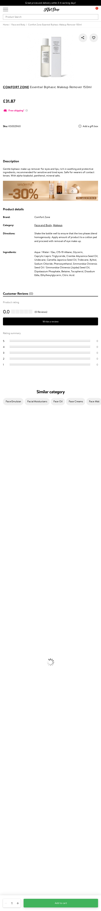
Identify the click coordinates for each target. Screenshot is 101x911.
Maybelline (6, 453)
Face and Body (43, 225)
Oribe (3, 518)
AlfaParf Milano (8, 545)
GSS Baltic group (13, 802)
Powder (4, 649)
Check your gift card (14, 769)
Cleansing (5, 618)
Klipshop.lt (8, 810)
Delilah (4, 430)
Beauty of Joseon (9, 457)
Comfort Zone (16, 87)
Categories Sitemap (14, 743)
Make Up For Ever (9, 560)
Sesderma (5, 438)
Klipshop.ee (9, 814)
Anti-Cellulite (7, 622)
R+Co (3, 541)
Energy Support (8, 675)
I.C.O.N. (4, 449)
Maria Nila (5, 511)
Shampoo (5, 576)
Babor (3, 426)
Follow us (8, 886)
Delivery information (14, 761)
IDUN (3, 553)
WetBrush (5, 549)
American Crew (8, 564)
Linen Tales (6, 468)
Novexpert (6, 568)
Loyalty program (12, 792)
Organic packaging (13, 706)
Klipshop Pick (10, 795)
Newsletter (9, 832)
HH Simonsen (7, 484)
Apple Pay (8, 732)
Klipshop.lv (9, 806)
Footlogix (5, 530)
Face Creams (76, 401)
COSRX (4, 472)
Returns (7, 773)
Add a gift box (90, 126)
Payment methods (13, 758)
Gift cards (8, 765)
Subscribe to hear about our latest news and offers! (31, 836)
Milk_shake (6, 422)
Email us (7, 872)
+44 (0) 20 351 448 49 (15, 866)
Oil (1, 583)
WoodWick (6, 465)
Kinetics (4, 526)
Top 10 (6, 788)
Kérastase (5, 434)
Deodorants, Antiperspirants (15, 626)
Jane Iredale (6, 445)
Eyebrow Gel (7, 641)
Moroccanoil (7, 491)
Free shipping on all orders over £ (23, 699)
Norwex (4, 480)
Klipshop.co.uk (11, 720)
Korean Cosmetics (10, 633)
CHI (2, 534)
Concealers (6, 645)
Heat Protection (9, 599)
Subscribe (12, 852)
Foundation (6, 637)
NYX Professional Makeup (14, 476)
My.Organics (7, 461)
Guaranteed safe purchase (17, 710)
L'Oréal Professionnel (11, 495)
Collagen (5, 672)
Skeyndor (5, 503)
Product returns (12, 702)
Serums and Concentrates (14, 614)
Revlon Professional (10, 514)
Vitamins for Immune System (16, 691)
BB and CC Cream (10, 652)
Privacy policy (10, 728)
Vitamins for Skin (9, 679)
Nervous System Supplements (16, 687)
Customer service (13, 750)
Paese (3, 488)
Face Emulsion (13, 401)
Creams (4, 591)
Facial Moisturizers (37, 401)
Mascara (4, 656)
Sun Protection (8, 629)
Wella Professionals (10, 499)
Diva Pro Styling (9, 507)
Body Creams (7, 610)
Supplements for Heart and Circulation (21, 695)
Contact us (9, 754)
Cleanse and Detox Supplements (18, 683)
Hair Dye (5, 603)
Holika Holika (7, 537)
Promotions (10, 780)
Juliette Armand (9, 419)
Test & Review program (15, 784)
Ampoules (5, 587)
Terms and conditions (14, 724)
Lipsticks (4, 664)
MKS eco (5, 522)
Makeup (57, 225)
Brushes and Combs (10, 595)
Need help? (9, 862)
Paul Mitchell (7, 557)
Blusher (4, 660)
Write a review (51, 321)
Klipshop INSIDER (13, 735)
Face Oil (57, 401)
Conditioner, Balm (10, 580)
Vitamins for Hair (9, 668)
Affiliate (7, 739)
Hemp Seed (6, 442)
